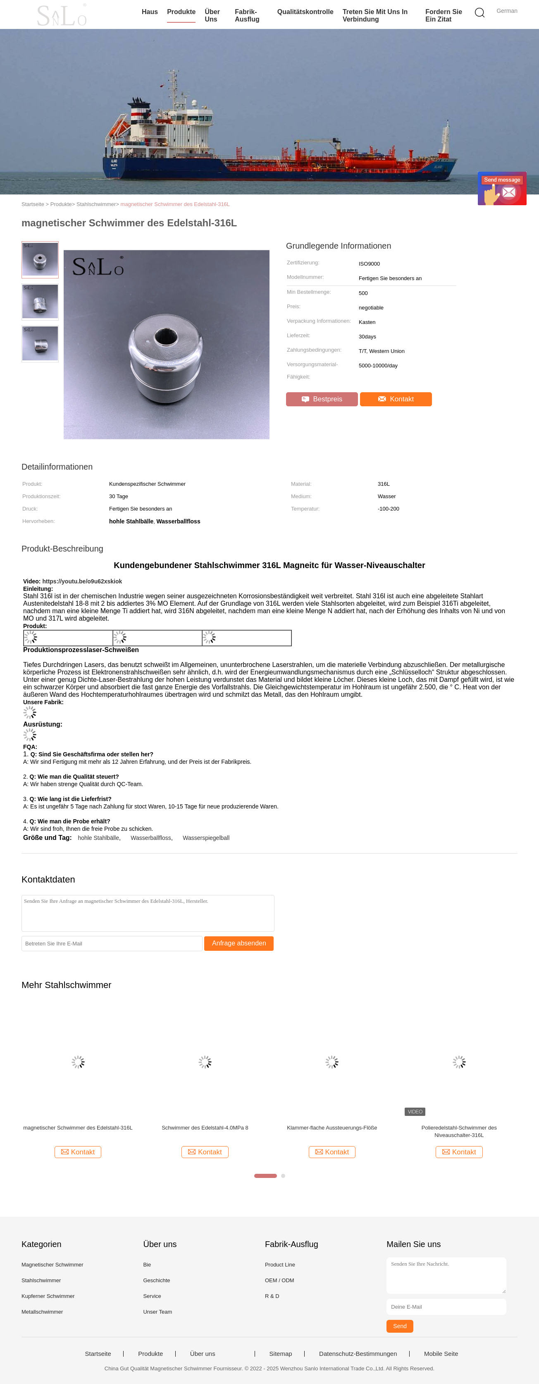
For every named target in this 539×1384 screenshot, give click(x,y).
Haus (150, 11)
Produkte (181, 11)
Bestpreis (322, 399)
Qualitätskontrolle (305, 11)
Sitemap (281, 1354)
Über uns (212, 15)
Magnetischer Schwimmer (52, 1265)
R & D (272, 1296)
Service (152, 1296)
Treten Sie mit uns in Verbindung (375, 15)
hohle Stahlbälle (98, 838)
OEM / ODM (279, 1280)
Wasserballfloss (151, 838)
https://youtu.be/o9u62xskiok (82, 581)
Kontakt (396, 399)
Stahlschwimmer (41, 1280)
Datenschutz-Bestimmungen (358, 1354)
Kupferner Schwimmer (48, 1296)
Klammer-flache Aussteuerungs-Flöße (332, 1128)
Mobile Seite (441, 1354)
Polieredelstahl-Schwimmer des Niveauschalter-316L (459, 1131)
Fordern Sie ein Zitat (443, 15)
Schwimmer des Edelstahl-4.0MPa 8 (205, 1128)
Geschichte (156, 1280)
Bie (147, 1265)
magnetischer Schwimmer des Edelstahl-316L (175, 204)
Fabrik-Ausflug (247, 15)
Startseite (98, 1354)
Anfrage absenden (239, 943)
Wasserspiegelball (206, 838)
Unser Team (157, 1312)
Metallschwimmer (42, 1312)
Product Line (280, 1265)
